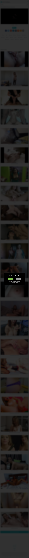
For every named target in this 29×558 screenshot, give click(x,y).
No (18, 278)
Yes (10, 278)
